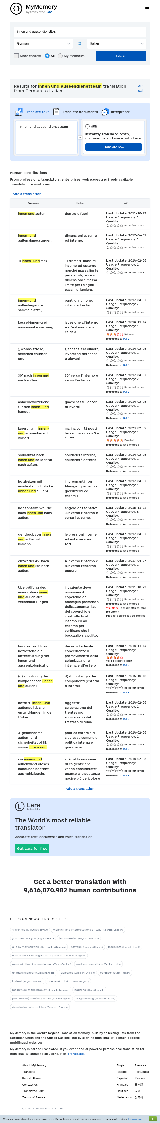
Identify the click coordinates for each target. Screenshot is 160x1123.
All (50, 55)
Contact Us (30, 1084)
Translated (33, 1091)
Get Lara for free (32, 848)
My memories (71, 55)
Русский (140, 1078)
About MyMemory (34, 1065)
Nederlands (124, 1097)
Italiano (122, 1071)
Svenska (140, 1065)
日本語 (139, 1084)
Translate (28, 1071)
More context (28, 55)
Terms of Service (33, 1097)
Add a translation (27, 194)
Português (142, 1071)
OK (153, 1119)
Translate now (113, 147)
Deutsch (122, 1091)
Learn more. (135, 1119)
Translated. (76, 1053)
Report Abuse (31, 1078)
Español (122, 1078)
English (121, 1065)
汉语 (137, 1091)
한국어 (139, 1097)
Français (122, 1084)
